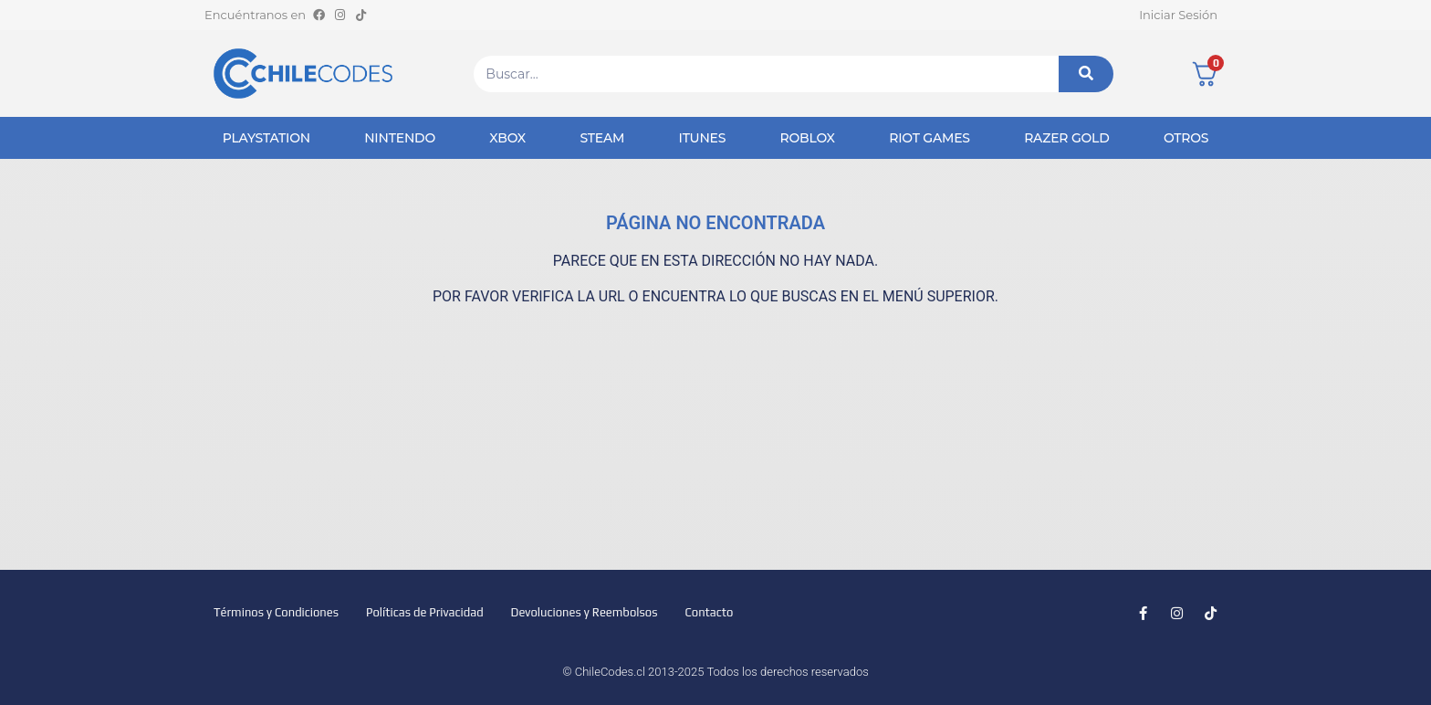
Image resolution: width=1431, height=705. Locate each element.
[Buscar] (1086, 74)
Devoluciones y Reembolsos (584, 612)
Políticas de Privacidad (425, 612)
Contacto (708, 612)
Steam (602, 138)
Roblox (807, 138)
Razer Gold (1066, 138)
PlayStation (266, 138)
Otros (1186, 138)
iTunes (702, 138)
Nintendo (399, 138)
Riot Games (929, 138)
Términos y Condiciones (276, 612)
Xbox (507, 138)
